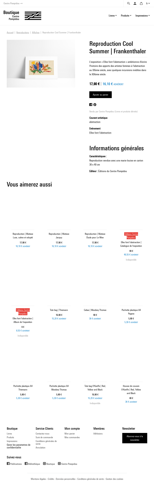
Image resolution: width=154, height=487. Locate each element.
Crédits (51, 479)
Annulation (40, 447)
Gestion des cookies (114, 479)
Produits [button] (125, 15)
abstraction (94, 121)
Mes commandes (72, 437)
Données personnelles (65, 479)
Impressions (12, 441)
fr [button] (147, 3)
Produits (10, 437)
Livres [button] (112, 15)
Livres (9, 433)
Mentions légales (38, 479)
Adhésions (98, 433)
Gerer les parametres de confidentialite (18, 446)
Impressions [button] (142, 15)
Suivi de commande (44, 437)
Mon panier (70, 433)
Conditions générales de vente (46, 442)
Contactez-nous (42, 433)
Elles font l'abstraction (100, 132)
